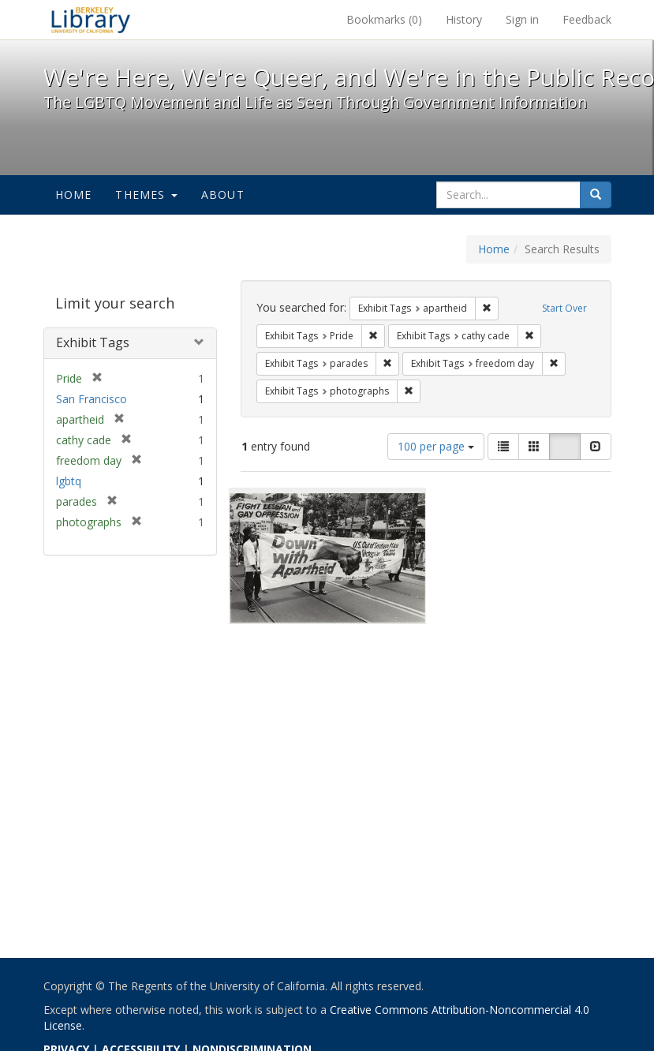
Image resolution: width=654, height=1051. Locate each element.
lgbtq (68, 480)
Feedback (586, 19)
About (223, 194)
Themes (146, 194)
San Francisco (91, 398)
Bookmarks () (384, 19)
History (464, 19)
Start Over (564, 308)
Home (73, 194)
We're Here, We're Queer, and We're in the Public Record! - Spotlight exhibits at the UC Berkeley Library (91, 19)
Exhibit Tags (92, 342)
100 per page (436, 446)
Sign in (522, 19)
